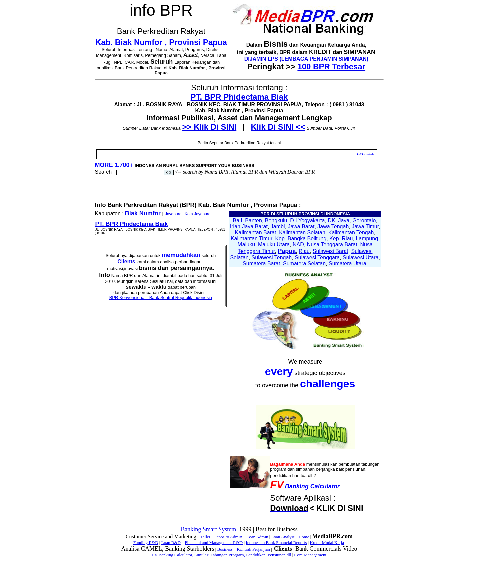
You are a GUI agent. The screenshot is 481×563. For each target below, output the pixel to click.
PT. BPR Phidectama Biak (239, 96)
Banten (253, 220)
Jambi (278, 226)
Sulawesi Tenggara (317, 257)
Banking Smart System (208, 529)
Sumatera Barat (261, 263)
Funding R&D (145, 542)
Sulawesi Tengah (272, 257)
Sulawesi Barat (330, 251)
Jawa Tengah (333, 226)
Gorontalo (364, 220)
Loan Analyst (283, 536)
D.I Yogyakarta (307, 220)
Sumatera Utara (347, 263)
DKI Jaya (338, 220)
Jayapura (173, 214)
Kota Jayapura (197, 214)
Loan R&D (171, 542)
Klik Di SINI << (278, 126)
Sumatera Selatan (304, 263)
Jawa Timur (365, 226)
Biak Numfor (143, 213)
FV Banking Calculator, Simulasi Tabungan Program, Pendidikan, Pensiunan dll (221, 554)
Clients (126, 261)
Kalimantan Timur (251, 238)
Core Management (310, 554)
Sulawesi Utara (361, 257)
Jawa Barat (301, 226)
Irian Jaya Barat (249, 226)
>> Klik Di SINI (209, 126)
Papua (287, 251)
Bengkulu (276, 220)
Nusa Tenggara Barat (332, 244)
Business (225, 549)
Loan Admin (257, 536)
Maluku (246, 244)
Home (304, 536)
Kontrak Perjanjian (253, 549)
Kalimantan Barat (255, 232)
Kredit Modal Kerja (327, 542)
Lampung (367, 238)
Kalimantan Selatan (302, 232)
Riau (304, 251)
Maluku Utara (274, 244)
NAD (298, 244)
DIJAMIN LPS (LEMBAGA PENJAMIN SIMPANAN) (306, 59)
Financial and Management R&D (214, 542)
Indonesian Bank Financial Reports (276, 542)
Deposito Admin (227, 536)
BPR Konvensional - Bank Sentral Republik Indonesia (160, 297)
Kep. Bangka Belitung (300, 238)
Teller (205, 536)
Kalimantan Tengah (351, 232)
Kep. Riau (341, 238)
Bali (237, 220)
